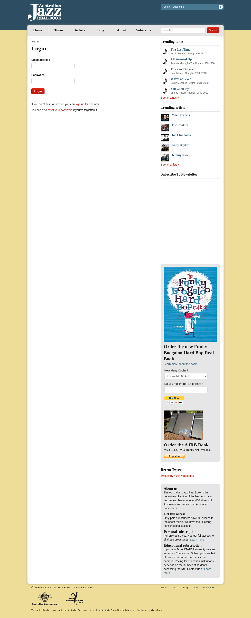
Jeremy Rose (180, 155)
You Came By (180, 88)
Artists (80, 30)
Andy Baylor (180, 145)
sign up (79, 104)
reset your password (60, 110)
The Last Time (180, 49)
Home (37, 30)
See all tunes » (170, 97)
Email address (40, 59)
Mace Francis (181, 115)
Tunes (58, 30)
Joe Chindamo (181, 135)
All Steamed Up (181, 59)
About (121, 30)
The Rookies (180, 125)
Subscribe (178, 6)
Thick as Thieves (182, 69)
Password (37, 74)
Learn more (197, 539)
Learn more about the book (180, 364)
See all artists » (170, 164)
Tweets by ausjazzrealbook (177, 475)
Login (167, 6)
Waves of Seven (181, 79)
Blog (100, 30)
